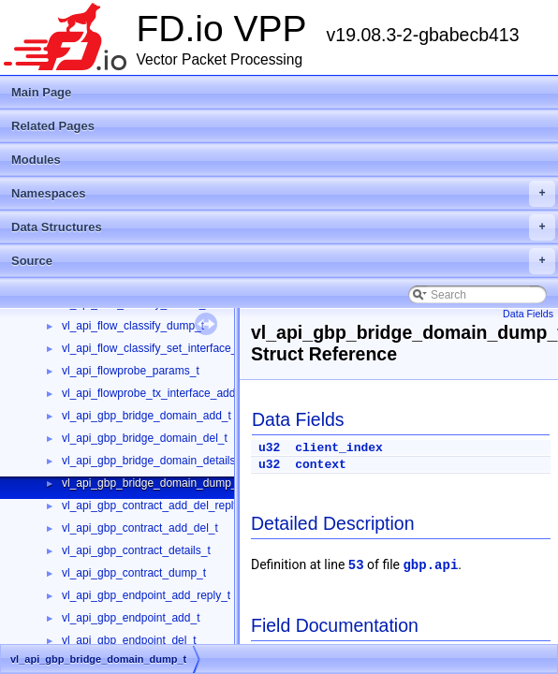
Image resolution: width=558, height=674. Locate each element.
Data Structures (283, 227)
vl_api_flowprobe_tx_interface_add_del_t (164, 393)
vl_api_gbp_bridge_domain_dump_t (151, 483)
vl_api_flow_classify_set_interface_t (151, 348)
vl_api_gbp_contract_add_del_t (140, 528)
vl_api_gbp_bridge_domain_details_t (153, 460)
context (320, 465)
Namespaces (283, 194)
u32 (269, 448)
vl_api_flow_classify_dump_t (133, 325)
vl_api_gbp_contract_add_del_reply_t (155, 505)
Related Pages (53, 126)
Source (283, 261)
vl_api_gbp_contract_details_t (136, 550)
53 (356, 565)
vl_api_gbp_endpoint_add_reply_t (146, 595)
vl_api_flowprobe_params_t (130, 370)
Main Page (41, 92)
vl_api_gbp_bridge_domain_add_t (146, 415)
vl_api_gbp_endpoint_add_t (130, 617)
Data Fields (528, 313)
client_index (339, 448)
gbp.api (430, 565)
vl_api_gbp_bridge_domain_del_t (145, 438)
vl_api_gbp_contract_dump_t (134, 572)
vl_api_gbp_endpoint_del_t (129, 640)
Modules (36, 160)
